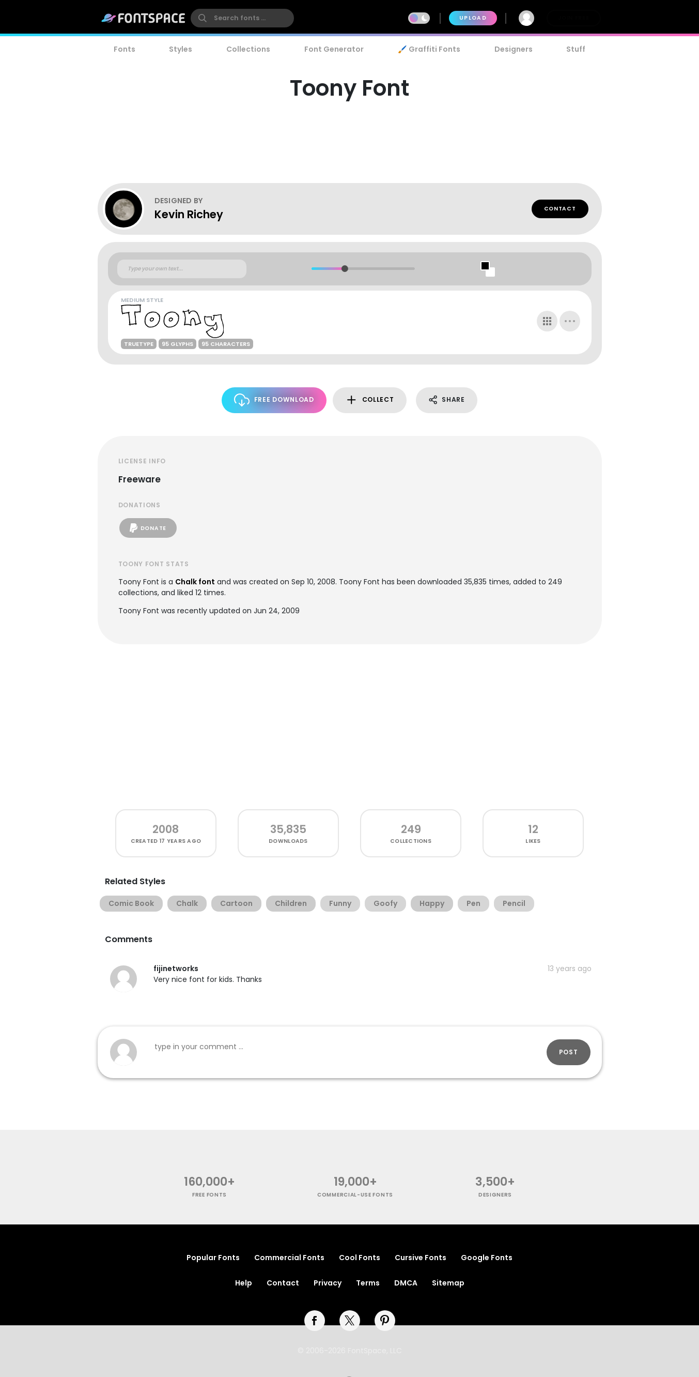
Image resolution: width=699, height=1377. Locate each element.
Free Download (274, 400)
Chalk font (195, 582)
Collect (369, 400)
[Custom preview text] (181, 269)
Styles (180, 49)
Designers (513, 49)
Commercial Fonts (289, 1257)
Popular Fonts (213, 1257)
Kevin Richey (188, 214)
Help (243, 1283)
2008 (165, 829)
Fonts (124, 49)
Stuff (575, 49)
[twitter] (349, 1320)
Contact (560, 209)
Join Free (573, 18)
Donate (148, 528)
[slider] (344, 268)
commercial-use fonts (355, 1195)
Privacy (327, 1283)
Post (568, 1052)
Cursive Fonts (420, 1257)
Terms (368, 1283)
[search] (242, 18)
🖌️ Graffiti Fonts (429, 49)
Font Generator (334, 49)
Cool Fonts (359, 1257)
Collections (248, 49)
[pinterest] (385, 1320)
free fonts (209, 1195)
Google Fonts (486, 1257)
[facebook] (314, 1320)
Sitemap (448, 1283)
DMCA (405, 1283)
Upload (473, 18)
